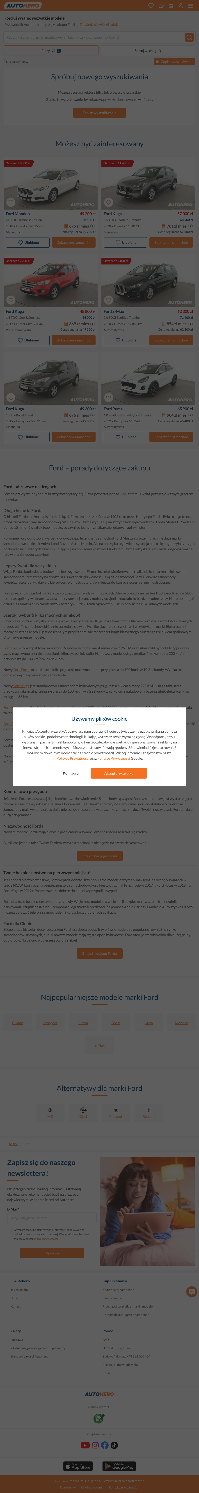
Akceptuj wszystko (118, 773)
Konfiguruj (71, 773)
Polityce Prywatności (73, 758)
